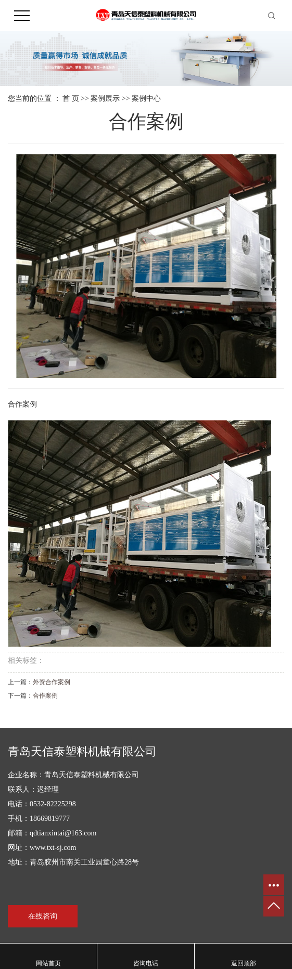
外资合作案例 (51, 682)
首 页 (70, 98)
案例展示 (105, 98)
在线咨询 (42, 916)
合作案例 (45, 695)
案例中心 (146, 98)
